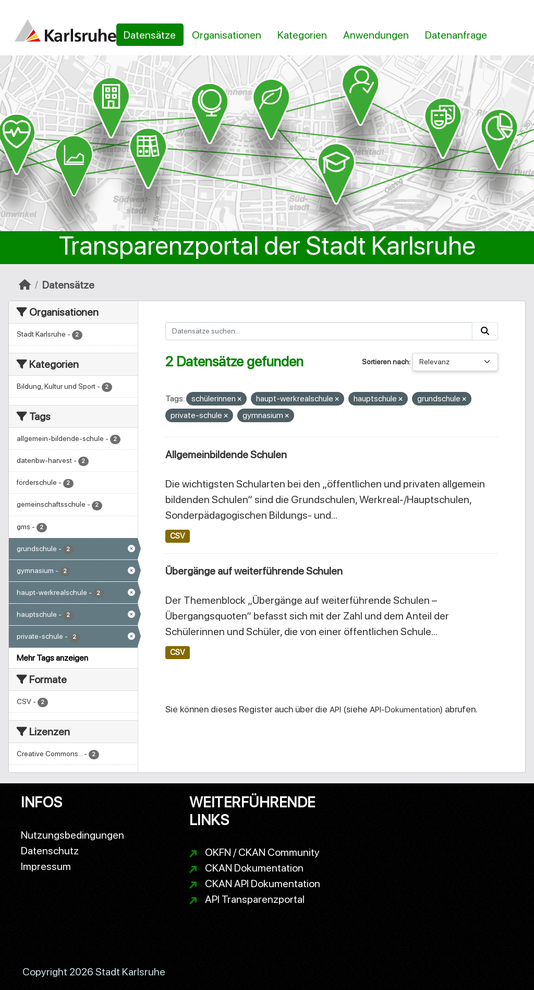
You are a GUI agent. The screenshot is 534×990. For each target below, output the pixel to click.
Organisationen (226, 35)
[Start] (25, 285)
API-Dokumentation (405, 709)
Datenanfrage (456, 35)
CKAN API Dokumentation (262, 883)
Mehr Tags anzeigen (52, 658)
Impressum (46, 866)
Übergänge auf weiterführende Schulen (254, 571)
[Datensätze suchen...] (319, 331)
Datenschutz (50, 850)
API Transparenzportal (255, 899)
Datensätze (150, 35)
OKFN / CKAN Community (262, 852)
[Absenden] (485, 331)
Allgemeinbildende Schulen (226, 454)
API (335, 709)
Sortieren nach (385, 361)
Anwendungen (376, 35)
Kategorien (302, 35)
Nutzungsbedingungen (72, 835)
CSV (177, 536)
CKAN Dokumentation (254, 868)
